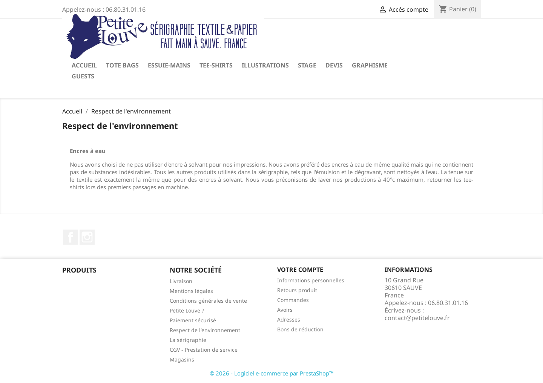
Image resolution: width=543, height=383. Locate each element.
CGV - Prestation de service (204, 349)
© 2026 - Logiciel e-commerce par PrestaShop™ (272, 373)
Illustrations (265, 65)
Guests (83, 76)
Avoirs (285, 309)
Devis (334, 65)
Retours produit (297, 290)
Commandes (293, 299)
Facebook (70, 237)
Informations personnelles (310, 280)
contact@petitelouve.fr (417, 318)
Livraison (181, 281)
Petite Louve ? (187, 310)
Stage (307, 65)
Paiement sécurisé (193, 320)
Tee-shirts (216, 65)
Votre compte (300, 269)
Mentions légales (191, 290)
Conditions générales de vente (208, 300)
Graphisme (370, 65)
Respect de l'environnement (205, 330)
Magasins (182, 359)
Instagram (87, 237)
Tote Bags (122, 65)
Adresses (288, 319)
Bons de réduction (300, 329)
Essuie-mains (169, 65)
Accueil (84, 65)
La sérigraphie (188, 339)
